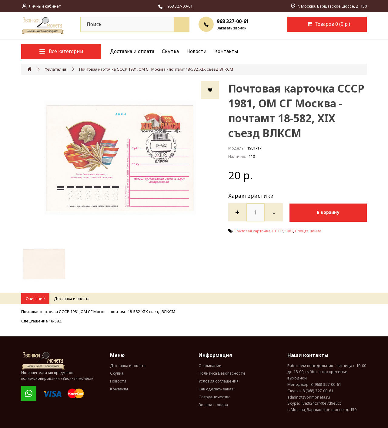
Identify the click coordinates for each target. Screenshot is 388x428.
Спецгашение (308, 230)
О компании (210, 365)
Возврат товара (213, 404)
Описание (35, 298)
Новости (196, 51)
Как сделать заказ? (217, 389)
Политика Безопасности (222, 373)
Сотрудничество (215, 396)
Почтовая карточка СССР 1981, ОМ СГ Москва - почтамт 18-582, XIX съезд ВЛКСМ (156, 69)
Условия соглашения (219, 381)
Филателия (55, 69)
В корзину (329, 212)
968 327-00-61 (233, 21)
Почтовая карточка (252, 230)
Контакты (226, 51)
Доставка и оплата (132, 51)
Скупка (170, 51)
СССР (277, 230)
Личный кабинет (45, 6)
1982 (289, 230)
